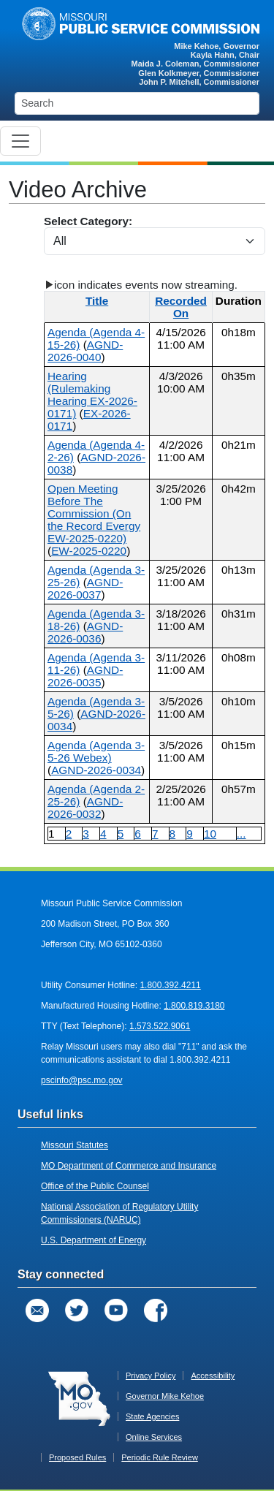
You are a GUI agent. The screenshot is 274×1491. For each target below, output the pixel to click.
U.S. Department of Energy (93, 1240)
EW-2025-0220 (88, 551)
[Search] (137, 103)
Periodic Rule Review (159, 1457)
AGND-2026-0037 (85, 588)
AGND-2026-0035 (85, 676)
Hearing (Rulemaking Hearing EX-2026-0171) (92, 395)
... (241, 833)
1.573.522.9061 (159, 1026)
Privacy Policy (150, 1375)
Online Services (154, 1437)
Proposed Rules (77, 1457)
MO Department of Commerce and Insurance (128, 1166)
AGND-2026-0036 (85, 632)
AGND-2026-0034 (96, 770)
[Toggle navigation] (20, 141)
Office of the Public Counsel (95, 1186)
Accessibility (213, 1375)
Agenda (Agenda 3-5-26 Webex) (96, 751)
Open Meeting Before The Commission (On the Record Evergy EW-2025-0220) (93, 513)
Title (96, 301)
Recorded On (181, 307)
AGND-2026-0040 (85, 350)
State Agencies (152, 1416)
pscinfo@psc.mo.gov (82, 1080)
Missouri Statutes (74, 1145)
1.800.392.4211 (170, 985)
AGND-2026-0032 (85, 807)
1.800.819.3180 (194, 1006)
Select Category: (154, 235)
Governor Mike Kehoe (165, 1396)
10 (210, 833)
